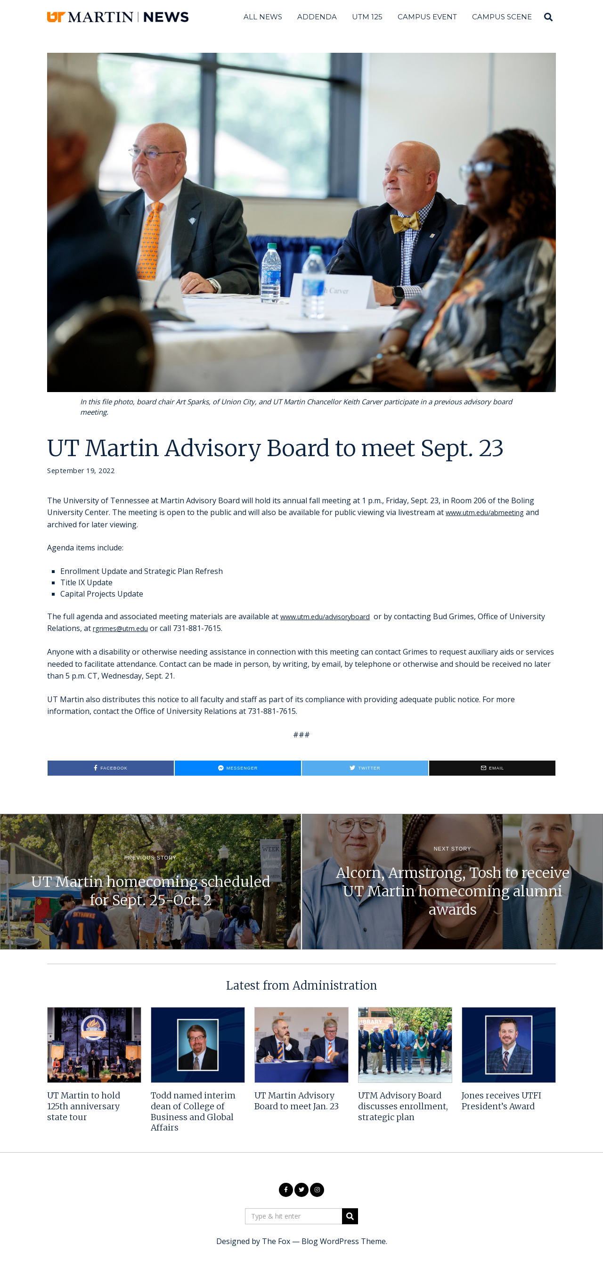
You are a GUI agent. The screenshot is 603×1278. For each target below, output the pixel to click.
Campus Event (427, 16)
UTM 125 (367, 16)
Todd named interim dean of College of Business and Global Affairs (193, 1111)
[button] (350, 1216)
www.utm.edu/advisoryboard (330, 616)
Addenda (317, 16)
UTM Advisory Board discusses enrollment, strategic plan (403, 1106)
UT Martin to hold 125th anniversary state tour (83, 1106)
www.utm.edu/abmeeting (490, 512)
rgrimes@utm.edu (162, 628)
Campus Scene (502, 16)
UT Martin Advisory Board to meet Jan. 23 (296, 1101)
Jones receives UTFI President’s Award (501, 1101)
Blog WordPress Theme (344, 1241)
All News (263, 16)
